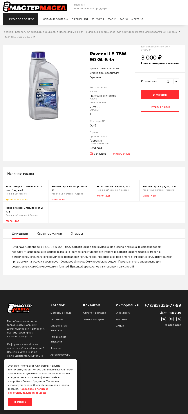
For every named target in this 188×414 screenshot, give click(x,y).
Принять (20, 401)
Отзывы (77, 233)
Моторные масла (60, 312)
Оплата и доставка (55, 19)
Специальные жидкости (59, 328)
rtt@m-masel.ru (169, 312)
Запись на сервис (131, 19)
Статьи (111, 19)
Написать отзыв (120, 153)
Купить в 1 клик (160, 106)
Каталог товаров (20, 19)
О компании (80, 19)
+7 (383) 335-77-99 (162, 305)
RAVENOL (96, 148)
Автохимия (56, 319)
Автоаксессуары (60, 354)
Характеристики (49, 233)
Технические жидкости (58, 339)
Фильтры (55, 348)
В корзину (160, 94)
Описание (20, 234)
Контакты (97, 19)
